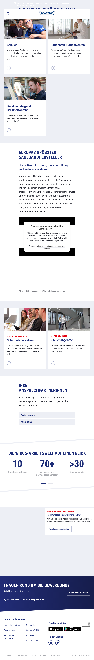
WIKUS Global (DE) (28, 5)
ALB (34, 655)
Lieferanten (65, 3)
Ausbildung (26, 421)
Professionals (28, 415)
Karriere (30, 3)
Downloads (55, 655)
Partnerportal (41, 3)
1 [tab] (43, 483)
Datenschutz (23, 655)
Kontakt (43, 655)
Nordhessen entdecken (19, 547)
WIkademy (54, 3)
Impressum (9, 655)
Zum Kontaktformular (78, 592)
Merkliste (19, 3)
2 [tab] (50, 483)
